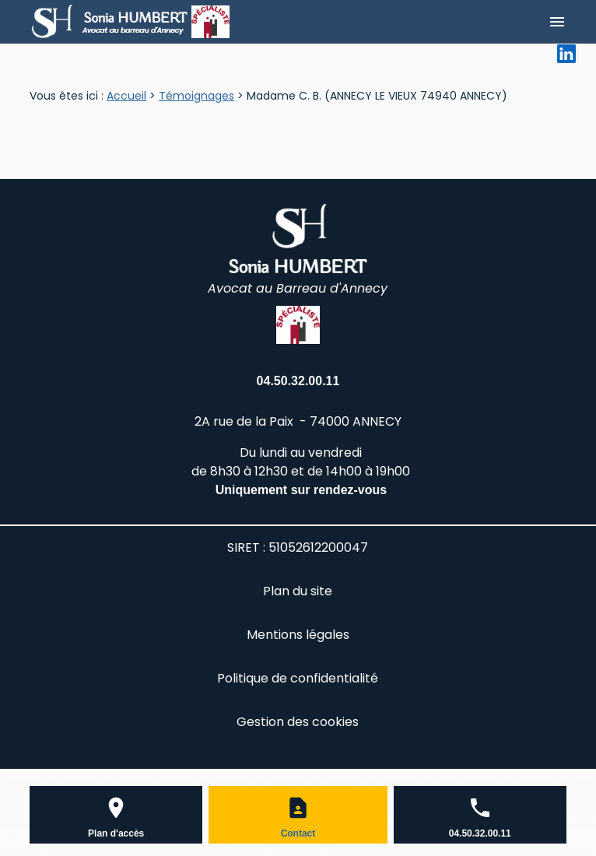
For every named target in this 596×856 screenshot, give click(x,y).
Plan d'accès (116, 833)
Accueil (126, 95)
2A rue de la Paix (298, 421)
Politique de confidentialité (297, 678)
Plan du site (297, 591)
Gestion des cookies (298, 722)
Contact (298, 833)
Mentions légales (298, 635)
